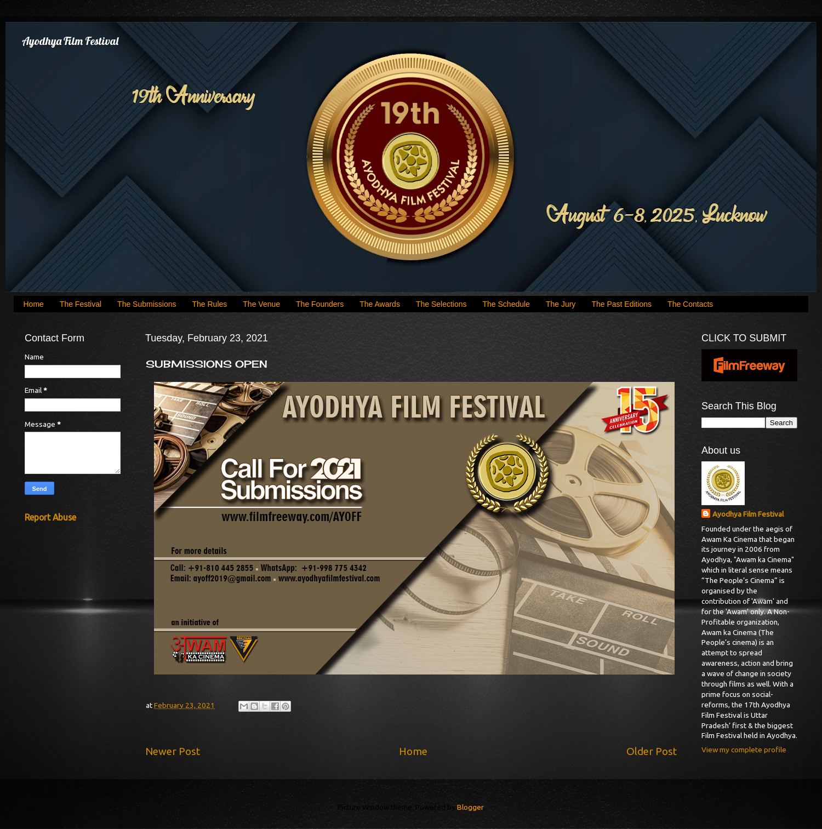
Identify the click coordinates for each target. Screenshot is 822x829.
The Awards (379, 304)
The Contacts (690, 304)
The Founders (320, 304)
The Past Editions (621, 304)
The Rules (209, 304)
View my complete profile (743, 749)
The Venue (261, 304)
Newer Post (172, 751)
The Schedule (506, 304)
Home (34, 304)
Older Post (651, 751)
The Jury (560, 304)
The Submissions (146, 304)
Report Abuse (50, 517)
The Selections (441, 304)
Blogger (470, 807)
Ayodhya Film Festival (70, 41)
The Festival (80, 304)
